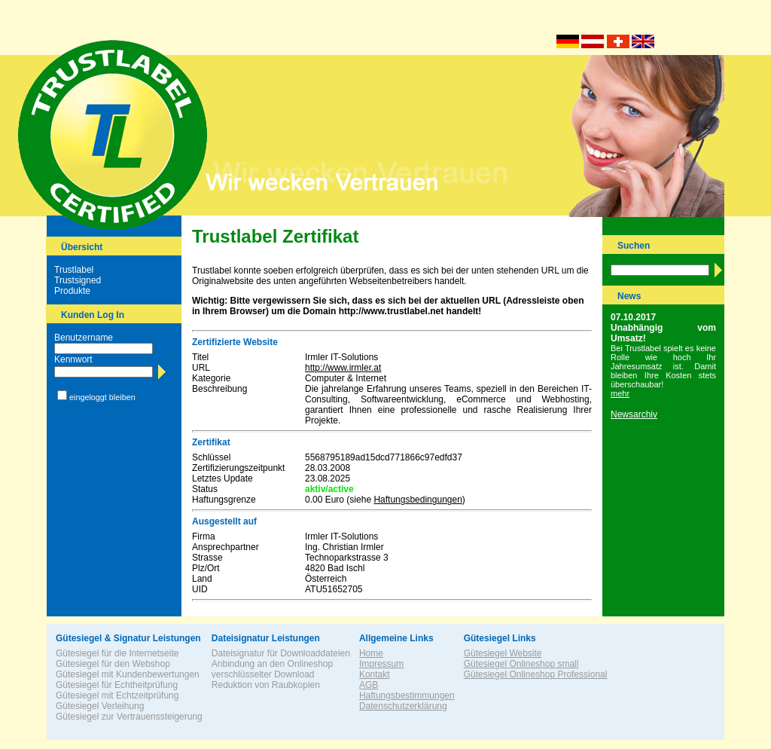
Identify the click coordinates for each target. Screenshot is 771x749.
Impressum (381, 664)
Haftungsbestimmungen (407, 695)
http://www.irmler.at (343, 367)
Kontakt (374, 674)
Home (371, 653)
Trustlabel (73, 269)
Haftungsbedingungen (417, 499)
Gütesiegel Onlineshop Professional (536, 674)
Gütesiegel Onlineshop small (521, 664)
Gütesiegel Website (503, 653)
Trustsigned (77, 280)
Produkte (72, 291)
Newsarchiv (634, 414)
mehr (620, 393)
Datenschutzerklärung (403, 706)
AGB (368, 685)
